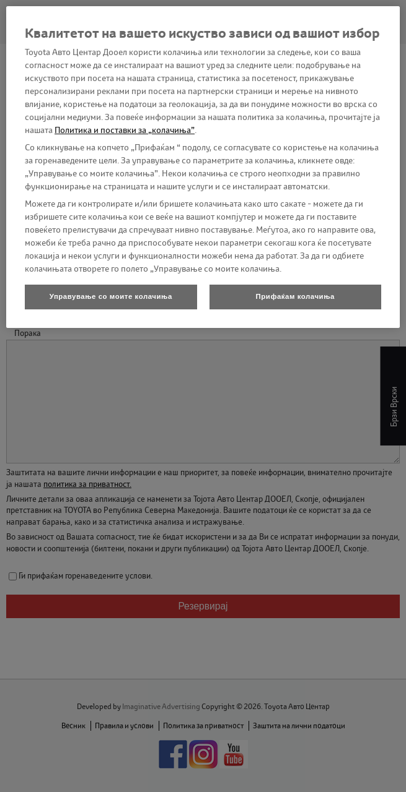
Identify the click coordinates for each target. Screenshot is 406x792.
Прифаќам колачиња (295, 296)
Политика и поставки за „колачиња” (125, 130)
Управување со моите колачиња (111, 296)
